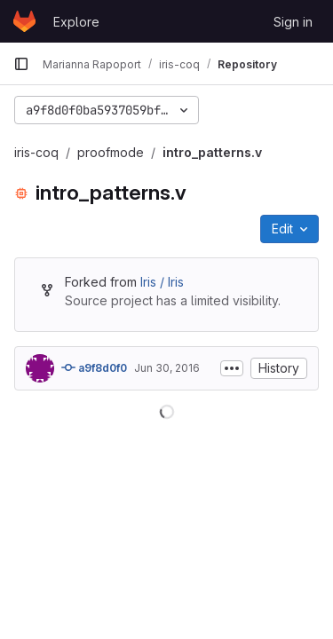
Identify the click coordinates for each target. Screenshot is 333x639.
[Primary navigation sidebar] (21, 64)
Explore (76, 21)
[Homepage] (24, 21)
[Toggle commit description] (231, 368)
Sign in (293, 21)
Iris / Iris (162, 281)
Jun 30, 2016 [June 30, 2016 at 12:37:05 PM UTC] (167, 368)
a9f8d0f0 (94, 367)
